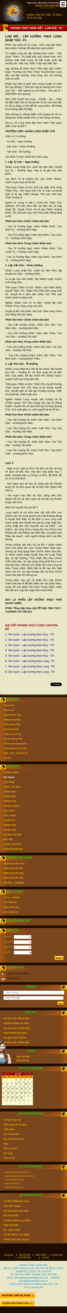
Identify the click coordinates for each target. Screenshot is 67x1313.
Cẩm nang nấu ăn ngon (34, 1124)
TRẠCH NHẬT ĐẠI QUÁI (34, 1033)
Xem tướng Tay (34, 912)
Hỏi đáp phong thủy (19, 920)
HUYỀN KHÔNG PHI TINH (34, 1023)
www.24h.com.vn (13, 1183)
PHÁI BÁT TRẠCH (34, 1206)
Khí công (34, 1153)
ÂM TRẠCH (34, 777)
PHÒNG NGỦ (34, 792)
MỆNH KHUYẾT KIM (34, 868)
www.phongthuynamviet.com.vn (19, 1176)
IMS (41, 1287)
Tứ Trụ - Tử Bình (34, 897)
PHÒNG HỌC (34, 825)
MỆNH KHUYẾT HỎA (34, 878)
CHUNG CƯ (34, 820)
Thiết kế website (31, 1287)
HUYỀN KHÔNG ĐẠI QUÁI (34, 1201)
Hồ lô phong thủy (34, 724)
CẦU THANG (34, 816)
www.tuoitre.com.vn (14, 1187)
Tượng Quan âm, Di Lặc (34, 748)
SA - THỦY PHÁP (34, 1230)
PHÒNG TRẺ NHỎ (34, 844)
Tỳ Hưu (34, 758)
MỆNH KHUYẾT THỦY (34, 864)
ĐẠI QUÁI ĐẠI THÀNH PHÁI (34, 1028)
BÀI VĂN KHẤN (34, 1216)
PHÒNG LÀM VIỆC (34, 835)
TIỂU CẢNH (34, 782)
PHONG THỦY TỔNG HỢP (34, 1042)
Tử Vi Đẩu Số (34, 902)
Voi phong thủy (34, 729)
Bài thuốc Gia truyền (34, 1139)
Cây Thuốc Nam (34, 1134)
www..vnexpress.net (14, 1179)
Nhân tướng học (34, 907)
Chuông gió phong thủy (34, 744)
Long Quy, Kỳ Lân (34, 734)
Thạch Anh (34, 705)
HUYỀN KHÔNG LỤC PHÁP (34, 1220)
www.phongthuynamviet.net (17, 1172)
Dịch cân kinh (34, 1148)
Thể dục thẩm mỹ (34, 1120)
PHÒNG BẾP (34, 796)
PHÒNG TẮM (34, 830)
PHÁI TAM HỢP (34, 1225)
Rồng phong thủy (34, 720)
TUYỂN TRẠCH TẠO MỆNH (34, 1235)
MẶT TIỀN (34, 839)
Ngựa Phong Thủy (34, 715)
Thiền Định (34, 1129)
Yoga (34, 1144)
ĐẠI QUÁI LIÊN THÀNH (34, 1038)
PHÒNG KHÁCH (34, 806)
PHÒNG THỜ (34, 801)
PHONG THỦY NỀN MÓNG (34, 1019)
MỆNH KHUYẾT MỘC (34, 873)
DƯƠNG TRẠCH (34, 772)
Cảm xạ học (34, 1158)
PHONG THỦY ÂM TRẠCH (34, 1239)
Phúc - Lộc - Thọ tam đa (34, 753)
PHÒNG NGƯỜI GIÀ (34, 849)
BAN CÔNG (34, 811)
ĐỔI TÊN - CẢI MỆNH (34, 883)
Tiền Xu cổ (34, 710)
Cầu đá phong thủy (34, 739)
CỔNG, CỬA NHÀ (34, 787)
